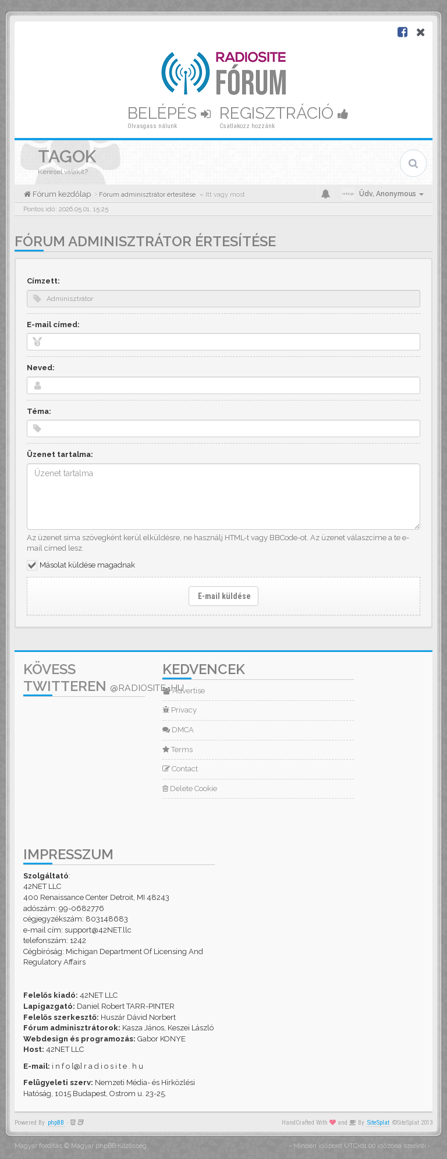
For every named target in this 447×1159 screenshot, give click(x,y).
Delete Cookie (189, 788)
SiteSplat (378, 1122)
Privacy (179, 710)
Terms (177, 749)
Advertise (183, 690)
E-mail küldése (223, 596)
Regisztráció (284, 113)
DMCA (178, 729)
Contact (180, 768)
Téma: (39, 411)
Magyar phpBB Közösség (109, 1146)
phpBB (56, 1122)
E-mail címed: (53, 324)
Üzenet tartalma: (60, 454)
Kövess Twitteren (103, 677)
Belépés (169, 113)
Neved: (41, 367)
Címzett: (43, 281)
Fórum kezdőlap (61, 194)
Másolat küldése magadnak (87, 565)
